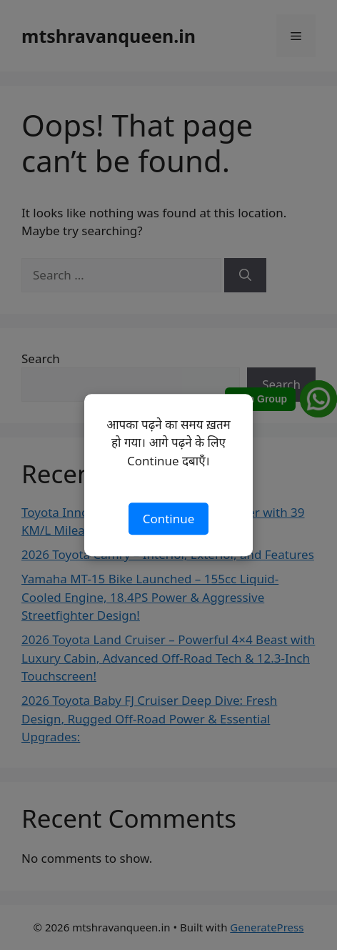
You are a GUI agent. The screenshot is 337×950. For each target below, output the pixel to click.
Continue (169, 518)
